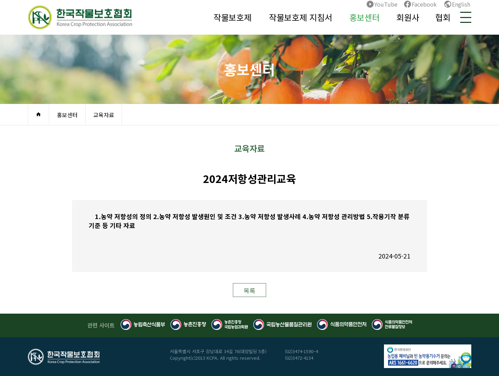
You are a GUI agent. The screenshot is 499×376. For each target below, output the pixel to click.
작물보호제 (232, 17)
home (38, 114)
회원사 (407, 17)
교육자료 (103, 115)
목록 (249, 290)
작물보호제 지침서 (300, 17)
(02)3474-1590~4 (301, 351)
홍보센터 (364, 17)
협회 (442, 17)
